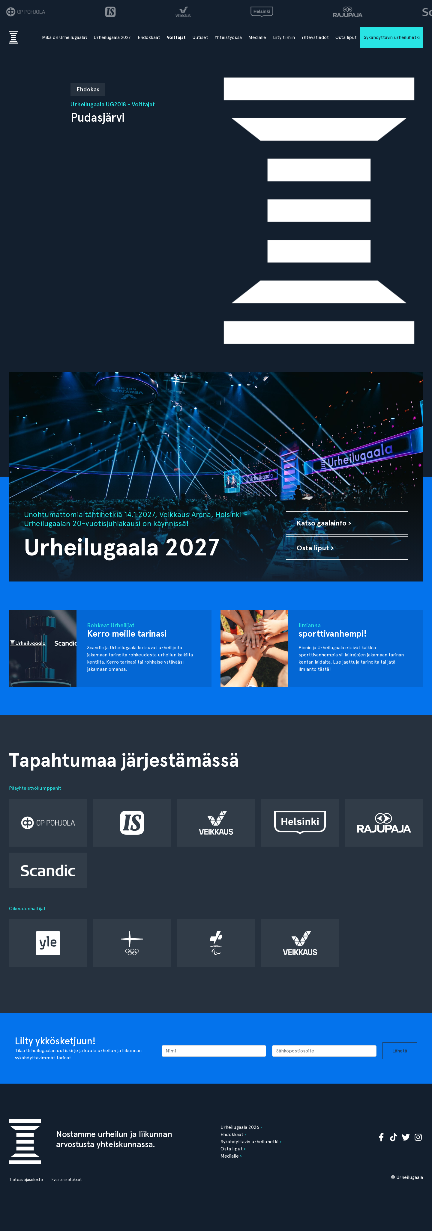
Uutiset (200, 37)
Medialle (257, 37)
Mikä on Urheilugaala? (64, 37)
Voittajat (176, 37)
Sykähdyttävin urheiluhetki (392, 37)
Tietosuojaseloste (26, 1179)
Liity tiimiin (284, 37)
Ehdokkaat (149, 37)
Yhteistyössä (228, 37)
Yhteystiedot (315, 37)
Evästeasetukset (66, 1179)
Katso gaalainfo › (324, 523)
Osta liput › (315, 547)
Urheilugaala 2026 (239, 1127)
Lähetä (399, 1051)
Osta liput (346, 37)
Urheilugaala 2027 (112, 37)
